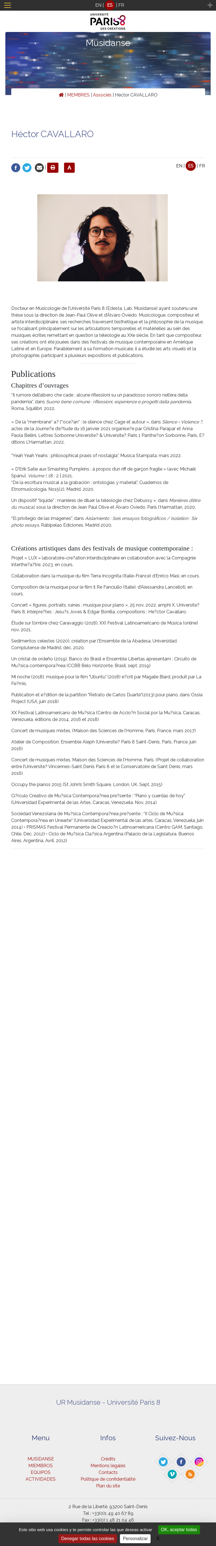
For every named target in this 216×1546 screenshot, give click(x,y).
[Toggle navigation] (7, 5)
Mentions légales (108, 1465)
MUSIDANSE (41, 1459)
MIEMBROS (40, 1465)
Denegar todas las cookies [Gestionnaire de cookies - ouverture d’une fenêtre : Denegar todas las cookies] (87, 1538)
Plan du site (108, 1486)
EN (98, 5)
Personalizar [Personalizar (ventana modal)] (135, 1538)
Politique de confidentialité (108, 1479)
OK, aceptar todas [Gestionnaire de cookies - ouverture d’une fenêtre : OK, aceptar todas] (179, 1529)
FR (121, 5)
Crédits (108, 1459)
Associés (102, 95)
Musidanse (108, 43)
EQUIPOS (41, 1472)
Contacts (108, 1472)
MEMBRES (78, 95)
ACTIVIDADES (41, 1479)
